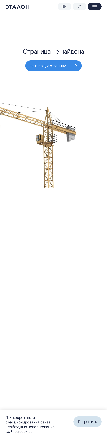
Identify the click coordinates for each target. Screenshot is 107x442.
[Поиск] (79, 6)
